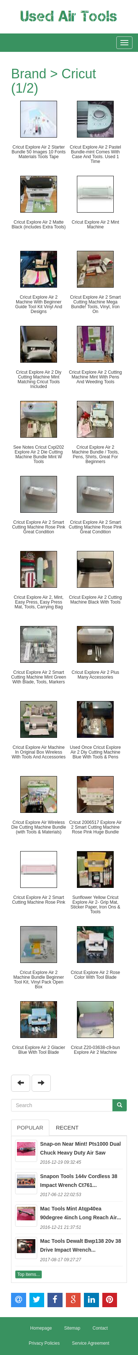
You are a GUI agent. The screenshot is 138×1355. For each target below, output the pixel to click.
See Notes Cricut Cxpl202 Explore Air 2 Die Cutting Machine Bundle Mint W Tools (38, 455)
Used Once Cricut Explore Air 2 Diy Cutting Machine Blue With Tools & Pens (95, 752)
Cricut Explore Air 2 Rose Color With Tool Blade (95, 975)
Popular (30, 1127)
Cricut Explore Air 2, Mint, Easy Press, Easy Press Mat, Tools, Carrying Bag (38, 602)
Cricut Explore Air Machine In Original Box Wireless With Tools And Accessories (39, 752)
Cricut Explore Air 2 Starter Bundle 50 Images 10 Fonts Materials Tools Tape (39, 152)
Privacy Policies (44, 1343)
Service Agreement (90, 1343)
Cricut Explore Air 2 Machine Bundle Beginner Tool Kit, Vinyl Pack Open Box (38, 980)
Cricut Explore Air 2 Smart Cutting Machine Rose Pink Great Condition (39, 527)
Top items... (28, 1274)
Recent (67, 1127)
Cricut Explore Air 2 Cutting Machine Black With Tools (95, 600)
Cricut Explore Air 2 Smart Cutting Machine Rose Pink (39, 900)
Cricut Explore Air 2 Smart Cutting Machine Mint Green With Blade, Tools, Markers (38, 677)
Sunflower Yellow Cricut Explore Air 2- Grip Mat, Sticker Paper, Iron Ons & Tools (95, 905)
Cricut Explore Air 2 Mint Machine (95, 225)
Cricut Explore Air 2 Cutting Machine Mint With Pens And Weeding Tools (95, 377)
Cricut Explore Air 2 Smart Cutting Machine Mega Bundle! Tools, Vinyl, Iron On (95, 304)
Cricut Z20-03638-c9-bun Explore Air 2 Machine (95, 1050)
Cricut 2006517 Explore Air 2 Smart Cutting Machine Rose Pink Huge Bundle (95, 827)
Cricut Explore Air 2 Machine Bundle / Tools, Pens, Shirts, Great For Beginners (95, 455)
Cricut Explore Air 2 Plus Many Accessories (95, 675)
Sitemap (72, 1328)
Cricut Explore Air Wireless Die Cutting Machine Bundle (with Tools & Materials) (38, 827)
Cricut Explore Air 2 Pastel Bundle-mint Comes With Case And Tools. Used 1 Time (95, 154)
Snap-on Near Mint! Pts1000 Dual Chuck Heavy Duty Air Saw (80, 1148)
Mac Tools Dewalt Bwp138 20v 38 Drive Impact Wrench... (80, 1245)
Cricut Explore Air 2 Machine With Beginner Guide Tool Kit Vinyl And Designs (38, 304)
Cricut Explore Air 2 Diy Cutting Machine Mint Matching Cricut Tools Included (38, 380)
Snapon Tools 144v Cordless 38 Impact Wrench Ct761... (78, 1180)
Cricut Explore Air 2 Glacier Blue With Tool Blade (38, 1050)
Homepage (41, 1328)
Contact (100, 1328)
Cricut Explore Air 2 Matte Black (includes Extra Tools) (38, 225)
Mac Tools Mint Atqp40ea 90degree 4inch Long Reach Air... (80, 1213)
